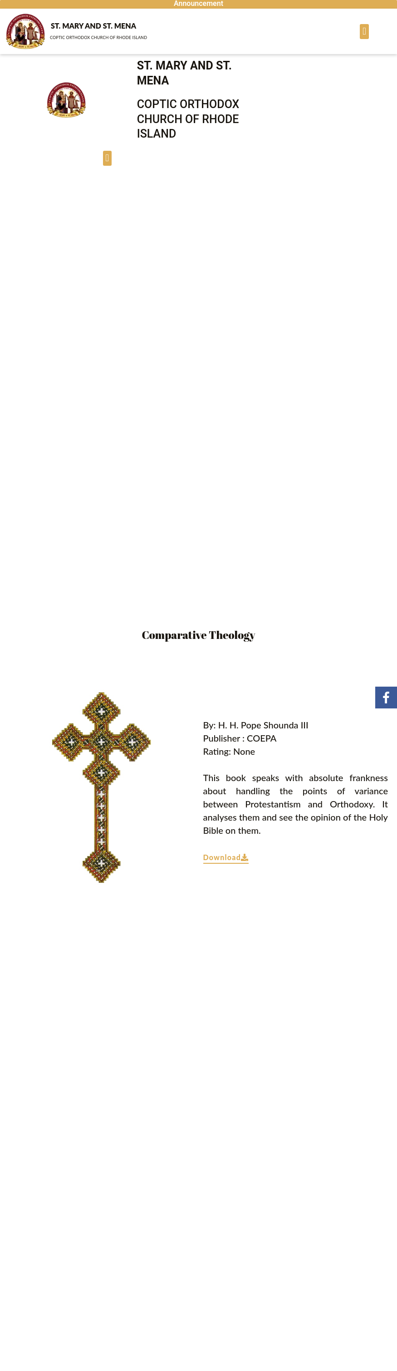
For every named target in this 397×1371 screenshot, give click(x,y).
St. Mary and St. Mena (93, 25)
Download (226, 857)
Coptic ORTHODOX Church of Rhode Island (98, 37)
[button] (364, 31)
